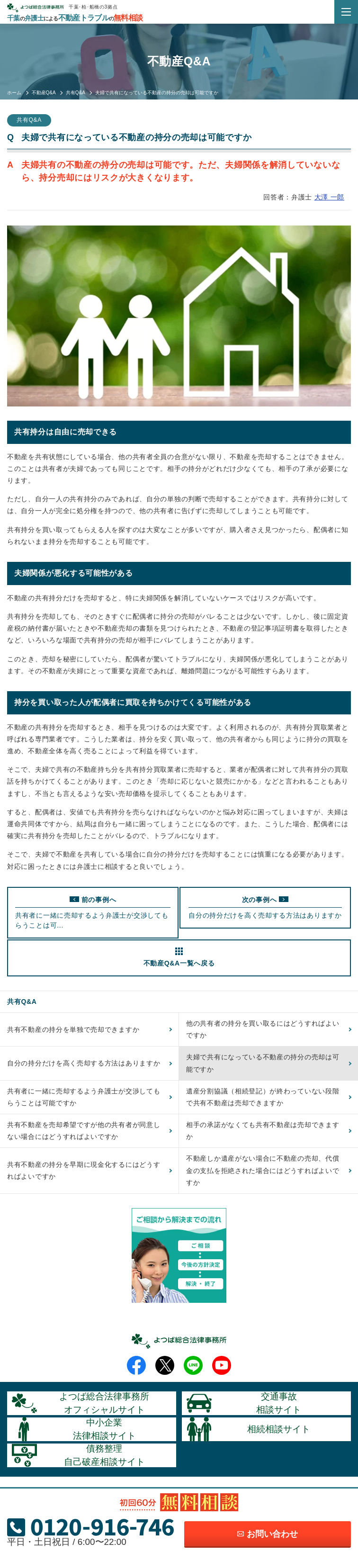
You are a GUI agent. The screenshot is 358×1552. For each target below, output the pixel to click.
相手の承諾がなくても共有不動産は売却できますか (262, 1130)
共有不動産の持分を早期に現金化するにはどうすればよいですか (83, 1170)
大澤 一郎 (329, 197)
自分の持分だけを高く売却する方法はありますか (83, 1063)
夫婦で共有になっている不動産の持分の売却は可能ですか (262, 1063)
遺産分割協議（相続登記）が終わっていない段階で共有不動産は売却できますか (262, 1097)
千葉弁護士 (75, 18)
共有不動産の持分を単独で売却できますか (73, 1029)
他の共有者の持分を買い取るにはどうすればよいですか (262, 1029)
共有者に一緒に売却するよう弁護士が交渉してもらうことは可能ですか (83, 1097)
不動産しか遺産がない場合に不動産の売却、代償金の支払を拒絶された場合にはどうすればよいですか (262, 1170)
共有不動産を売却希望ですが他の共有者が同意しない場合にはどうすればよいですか (83, 1130)
